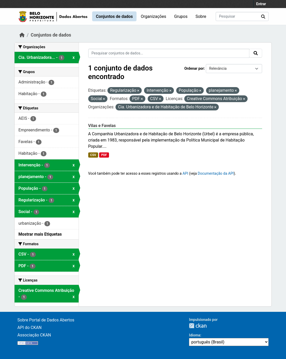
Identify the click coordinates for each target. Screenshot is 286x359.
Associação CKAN (34, 335)
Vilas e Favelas (102, 125)
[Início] (22, 35)
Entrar (261, 4)
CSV (93, 155)
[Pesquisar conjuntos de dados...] (242, 16)
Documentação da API (216, 173)
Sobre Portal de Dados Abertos (45, 320)
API (185, 173)
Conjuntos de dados (114, 16)
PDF (104, 155)
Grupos (181, 16)
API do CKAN (29, 327)
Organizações (153, 16)
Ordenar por (194, 68)
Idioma (194, 335)
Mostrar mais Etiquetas (40, 234)
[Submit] (263, 16)
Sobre (200, 16)
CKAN (198, 325)
